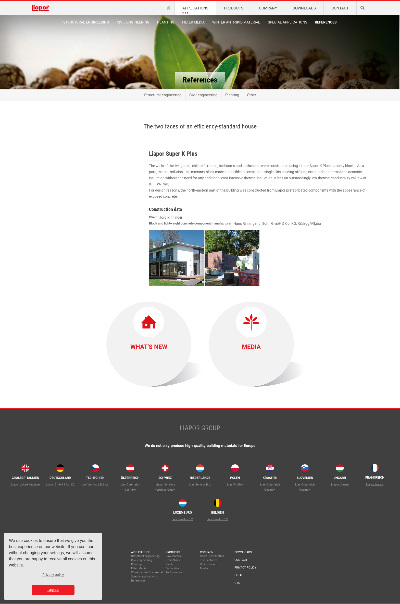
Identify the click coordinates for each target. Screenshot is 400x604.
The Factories (209, 560)
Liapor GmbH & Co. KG (60, 484)
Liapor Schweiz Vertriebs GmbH (165, 487)
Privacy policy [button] (53, 575)
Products (173, 552)
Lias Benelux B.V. (200, 484)
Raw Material (174, 556)
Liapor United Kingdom (25, 484)
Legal (238, 575)
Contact (240, 560)
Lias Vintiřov (235, 484)
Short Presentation (212, 556)
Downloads (243, 552)
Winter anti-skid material (236, 22)
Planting (165, 22)
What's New (207, 564)
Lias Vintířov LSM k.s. (95, 484)
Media (251, 346)
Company (207, 552)
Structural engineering (86, 22)
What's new (148, 346)
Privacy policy (245, 567)
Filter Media (193, 22)
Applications (141, 552)
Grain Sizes (173, 560)
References (326, 22)
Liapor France (374, 484)
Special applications (287, 22)
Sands (169, 564)
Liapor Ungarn (340, 484)
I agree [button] (53, 590)
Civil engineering (133, 22)
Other (251, 95)
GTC (237, 583)
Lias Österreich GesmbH (130, 487)
